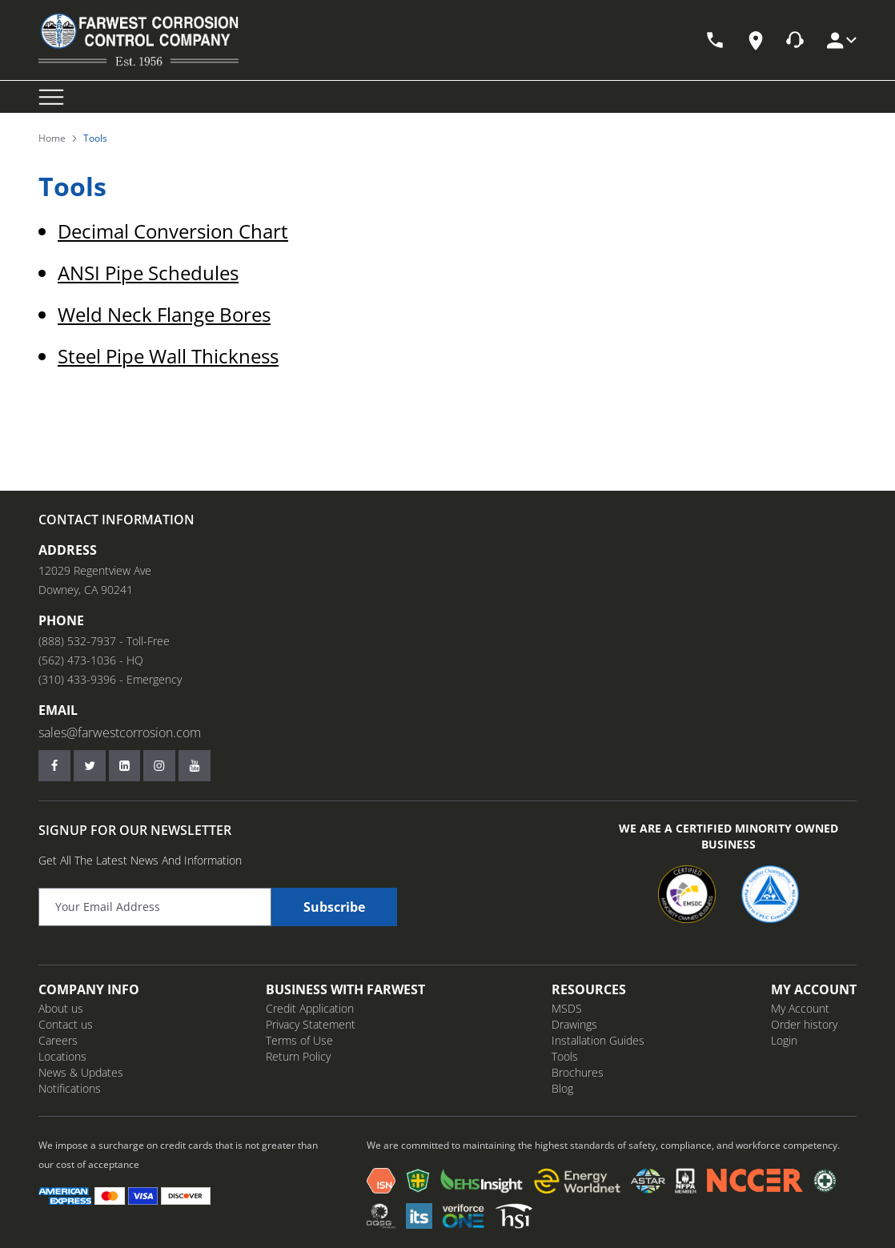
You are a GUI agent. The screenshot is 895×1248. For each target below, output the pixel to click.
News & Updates (80, 1072)
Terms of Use (299, 1040)
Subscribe (334, 907)
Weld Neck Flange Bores (164, 314)
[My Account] (841, 40)
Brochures (578, 1072)
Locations (62, 1056)
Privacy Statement (310, 1024)
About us (60, 1008)
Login (784, 1040)
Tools (565, 1056)
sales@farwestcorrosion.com (119, 732)
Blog (562, 1088)
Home (52, 138)
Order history (804, 1024)
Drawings (574, 1024)
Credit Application (310, 1008)
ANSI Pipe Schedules (148, 272)
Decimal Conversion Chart (173, 231)
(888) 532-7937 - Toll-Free (104, 640)
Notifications (69, 1088)
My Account (800, 1008)
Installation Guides (598, 1040)
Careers (58, 1040)
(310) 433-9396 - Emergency (110, 679)
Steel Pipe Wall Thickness (168, 356)
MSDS (567, 1008)
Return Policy (298, 1056)
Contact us (65, 1024)
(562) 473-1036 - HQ (90, 660)
